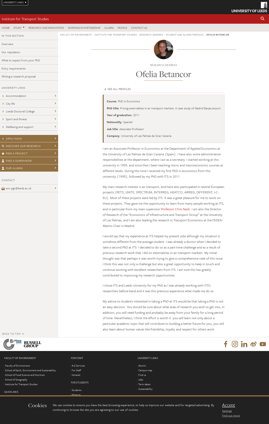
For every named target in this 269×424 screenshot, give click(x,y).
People (122, 28)
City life (8, 103)
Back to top (11, 334)
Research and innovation (46, 28)
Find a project (15, 153)
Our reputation (11, 52)
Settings (227, 411)
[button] (262, 19)
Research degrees (151, 34)
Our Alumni (12, 168)
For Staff (76, 370)
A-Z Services (78, 366)
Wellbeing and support (17, 127)
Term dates (144, 384)
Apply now (12, 138)
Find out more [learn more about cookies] (231, 415)
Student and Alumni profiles (184, 34)
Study (18, 28)
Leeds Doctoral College (18, 111)
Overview (7, 44)
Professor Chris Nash (175, 209)
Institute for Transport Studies (25, 18)
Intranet (76, 375)
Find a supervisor (17, 161)
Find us (142, 375)
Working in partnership (84, 28)
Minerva (76, 395)
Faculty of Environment (76, 34)
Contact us (139, 28)
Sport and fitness (14, 119)
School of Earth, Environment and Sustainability (30, 370)
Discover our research (21, 146)
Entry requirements (14, 68)
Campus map (145, 370)
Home (6, 28)
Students (76, 390)
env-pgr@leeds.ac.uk (16, 188)
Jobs (140, 379)
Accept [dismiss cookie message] (228, 405)
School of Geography (16, 379)
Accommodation (14, 96)
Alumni (109, 28)
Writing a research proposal (19, 76)
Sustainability (145, 389)
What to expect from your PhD (21, 60)
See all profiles (117, 89)
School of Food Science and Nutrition (25, 375)
